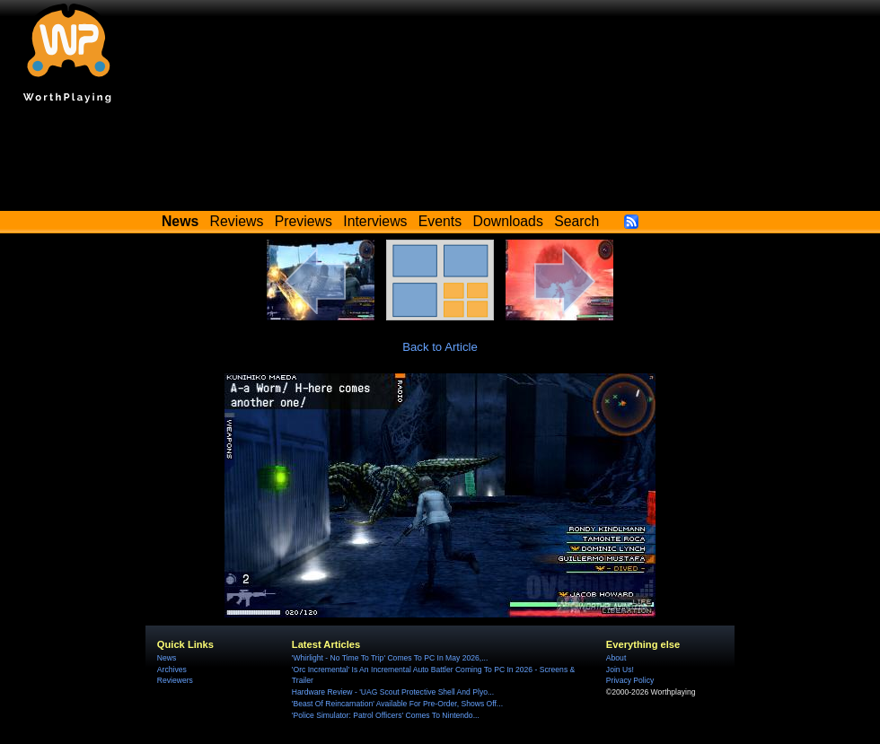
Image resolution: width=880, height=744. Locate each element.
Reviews (237, 221)
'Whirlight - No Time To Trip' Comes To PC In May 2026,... (390, 657)
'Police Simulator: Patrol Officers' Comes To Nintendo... (386, 715)
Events (440, 221)
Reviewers (175, 680)
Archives (172, 669)
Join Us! (620, 669)
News (166, 657)
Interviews (375, 221)
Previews (303, 221)
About (616, 657)
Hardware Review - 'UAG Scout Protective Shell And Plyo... (393, 691)
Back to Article (440, 347)
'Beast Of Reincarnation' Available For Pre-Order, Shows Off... (397, 703)
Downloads (508, 221)
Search (576, 221)
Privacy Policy (630, 680)
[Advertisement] (440, 161)
